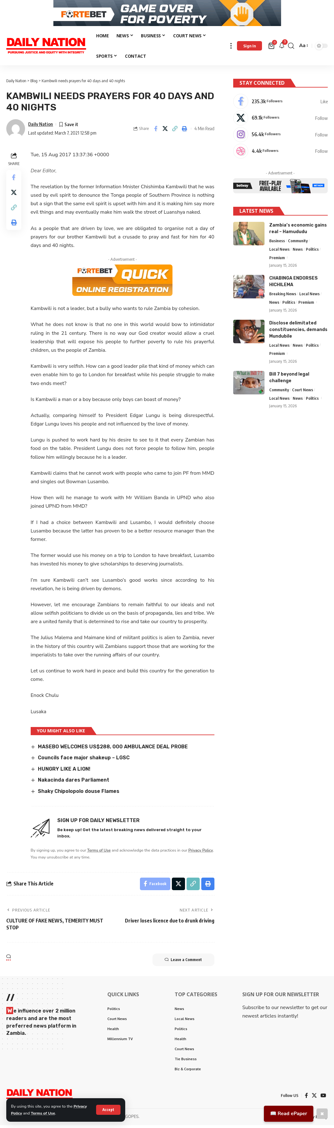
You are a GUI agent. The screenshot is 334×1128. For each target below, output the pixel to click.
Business (277, 242)
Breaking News (282, 295)
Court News (302, 391)
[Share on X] (165, 132)
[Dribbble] (280, 153)
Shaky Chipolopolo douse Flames (78, 794)
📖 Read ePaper (288, 1113)
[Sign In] (249, 49)
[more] (231, 48)
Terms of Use (43, 1113)
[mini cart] (271, 49)
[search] (291, 48)
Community (298, 242)
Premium (277, 259)
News (298, 251)
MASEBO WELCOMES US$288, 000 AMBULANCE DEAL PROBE (113, 750)
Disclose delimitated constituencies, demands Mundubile (298, 332)
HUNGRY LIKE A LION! (64, 772)
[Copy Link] (175, 132)
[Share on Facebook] (155, 132)
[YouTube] (323, 1098)
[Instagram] (280, 136)
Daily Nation (40, 127)
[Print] (184, 132)
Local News (279, 251)
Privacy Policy (201, 853)
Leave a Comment (183, 963)
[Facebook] (280, 103)
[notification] (282, 48)
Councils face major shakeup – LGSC (84, 761)
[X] (280, 120)
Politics (312, 251)
